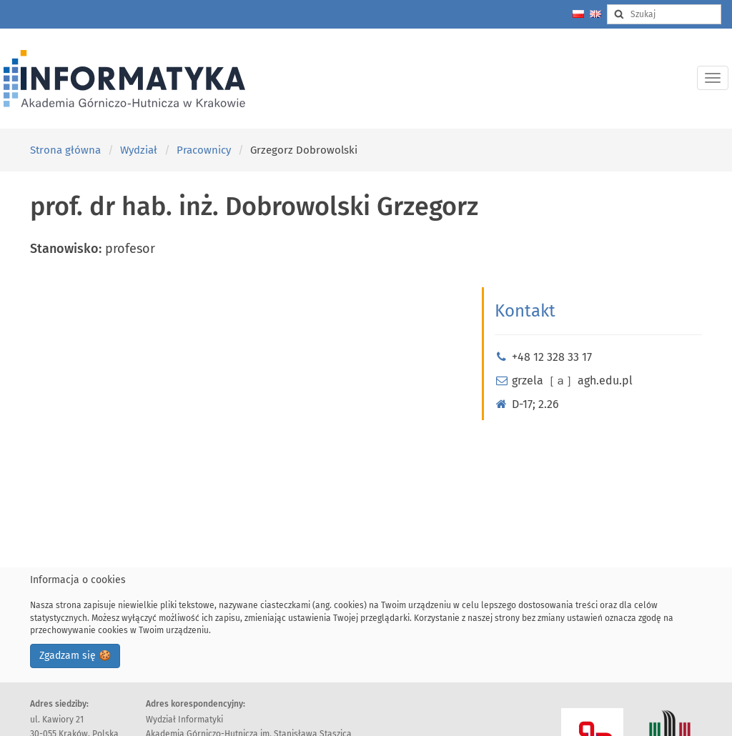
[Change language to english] (595, 14)
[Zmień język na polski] (578, 14)
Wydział (138, 150)
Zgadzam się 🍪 (75, 656)
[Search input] (664, 14)
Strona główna (65, 150)
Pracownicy (204, 150)
